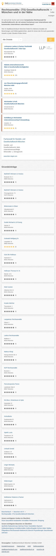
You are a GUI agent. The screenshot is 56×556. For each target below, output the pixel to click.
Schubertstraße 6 (28, 108)
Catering (20, 526)
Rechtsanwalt (14, 530)
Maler (44, 528)
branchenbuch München (13, 3)
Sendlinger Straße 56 (28, 71)
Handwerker (17, 520)
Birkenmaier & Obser (11, 206)
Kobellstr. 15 (28, 124)
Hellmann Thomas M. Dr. (12, 271)
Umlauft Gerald (9, 448)
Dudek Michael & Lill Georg (13, 222)
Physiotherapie (38, 530)
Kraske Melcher (9, 303)
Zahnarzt (4, 532)
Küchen (39, 528)
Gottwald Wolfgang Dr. (11, 238)
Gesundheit (9, 520)
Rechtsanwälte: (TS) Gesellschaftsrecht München (18, 514)
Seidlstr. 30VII (28, 89)
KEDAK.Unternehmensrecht (28, 66)
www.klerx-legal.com (10, 156)
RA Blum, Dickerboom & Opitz (14, 400)
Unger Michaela (9, 465)
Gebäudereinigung (8, 528)
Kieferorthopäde (31, 528)
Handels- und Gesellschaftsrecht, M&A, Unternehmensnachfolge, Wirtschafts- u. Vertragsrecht (13, 148)
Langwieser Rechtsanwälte (13, 319)
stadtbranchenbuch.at (27, 549)
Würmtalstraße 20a (21, 53)
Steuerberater (48, 530)
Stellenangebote (38, 546)
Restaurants (33, 520)
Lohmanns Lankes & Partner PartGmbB (21, 48)
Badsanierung (12, 526)
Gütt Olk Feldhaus (10, 254)
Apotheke (5, 526)
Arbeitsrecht (23, 530)
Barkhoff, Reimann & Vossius (13, 174)
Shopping (41, 520)
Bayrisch (39, 526)
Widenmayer (8, 481)
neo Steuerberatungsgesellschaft (28, 84)
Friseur (26, 526)
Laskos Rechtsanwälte (11, 335)
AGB (29, 546)
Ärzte (3, 520)
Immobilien (25, 520)
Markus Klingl (8, 351)
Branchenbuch (6, 512)
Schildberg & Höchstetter (28, 119)
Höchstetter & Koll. (28, 103)
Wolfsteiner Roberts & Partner (14, 497)
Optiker (49, 528)
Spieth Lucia (8, 432)
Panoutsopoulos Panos (11, 384)
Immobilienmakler (20, 528)
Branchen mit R (19, 512)
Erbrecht (30, 530)
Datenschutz (21, 546)
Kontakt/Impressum (8, 546)
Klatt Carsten (8, 287)
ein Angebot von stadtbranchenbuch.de (14, 4)
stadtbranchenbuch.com (9, 549)
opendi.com (5, 552)
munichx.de (40, 549)
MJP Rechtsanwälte (10, 368)
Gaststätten (32, 526)
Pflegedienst (6, 530)
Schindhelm (8, 416)
